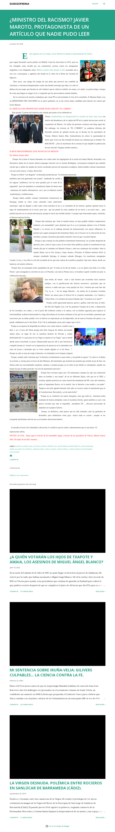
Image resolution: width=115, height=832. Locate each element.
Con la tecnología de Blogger (58, 826)
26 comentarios (26, 704)
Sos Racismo (14, 452)
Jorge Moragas (87, 446)
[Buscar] (95, 3)
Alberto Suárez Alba (24, 446)
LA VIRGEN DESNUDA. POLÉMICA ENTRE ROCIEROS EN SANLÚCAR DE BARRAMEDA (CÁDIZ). (56, 785)
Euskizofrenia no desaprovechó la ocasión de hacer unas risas (77, 116)
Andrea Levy (52, 446)
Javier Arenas (63, 446)
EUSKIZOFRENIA (19, 3)
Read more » (100, 591)
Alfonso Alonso (39, 446)
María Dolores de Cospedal (21, 449)
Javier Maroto (74, 446)
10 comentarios (26, 591)
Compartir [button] (14, 460)
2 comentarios (26, 817)
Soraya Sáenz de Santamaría (80, 449)
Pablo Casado (50, 449)
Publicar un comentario (19, 475)
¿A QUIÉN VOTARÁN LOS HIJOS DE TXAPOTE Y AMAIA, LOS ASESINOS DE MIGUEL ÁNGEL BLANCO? (56, 559)
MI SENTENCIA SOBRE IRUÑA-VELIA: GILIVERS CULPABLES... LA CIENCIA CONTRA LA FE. (51, 672)
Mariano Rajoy (38, 449)
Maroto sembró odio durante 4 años (51, 70)
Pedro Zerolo (62, 449)
